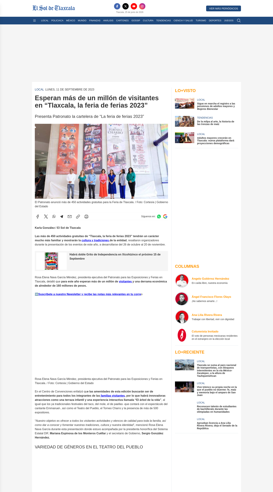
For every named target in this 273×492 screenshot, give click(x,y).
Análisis (108, 20)
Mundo (82, 20)
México (70, 20)
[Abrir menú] (34, 20)
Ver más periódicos (223, 8)
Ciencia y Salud (183, 20)
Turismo (201, 20)
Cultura (148, 20)
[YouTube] (134, 6)
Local (45, 20)
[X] (125, 6)
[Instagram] (142, 6)
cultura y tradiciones (96, 240)
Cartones (122, 20)
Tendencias (163, 20)
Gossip (135, 20)
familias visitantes (112, 395)
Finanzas (94, 20)
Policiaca (57, 20)
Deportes (215, 20)
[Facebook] (117, 6)
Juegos (228, 20)
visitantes (125, 281)
